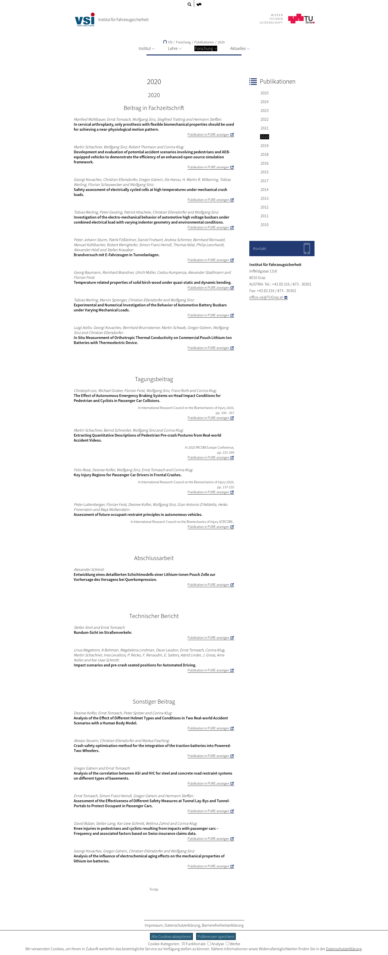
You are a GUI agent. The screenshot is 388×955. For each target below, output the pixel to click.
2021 (265, 127)
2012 (265, 207)
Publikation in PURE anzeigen (208, 134)
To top (153, 889)
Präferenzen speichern (216, 936)
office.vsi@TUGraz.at (266, 297)
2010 (265, 224)
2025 (265, 92)
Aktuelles (240, 48)
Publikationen (204, 42)
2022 (265, 119)
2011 (265, 215)
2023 (265, 110)
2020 (221, 42)
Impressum (154, 925)
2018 (265, 154)
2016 (265, 163)
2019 (265, 145)
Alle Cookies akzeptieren (171, 936)
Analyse (215, 943)
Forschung (206, 48)
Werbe (233, 943)
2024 (265, 101)
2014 (265, 189)
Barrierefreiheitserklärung (223, 925)
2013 (265, 198)
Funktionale (194, 943)
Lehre (174, 48)
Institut (146, 48)
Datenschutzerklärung (182, 925)
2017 (265, 180)
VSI (167, 42)
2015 (265, 171)
